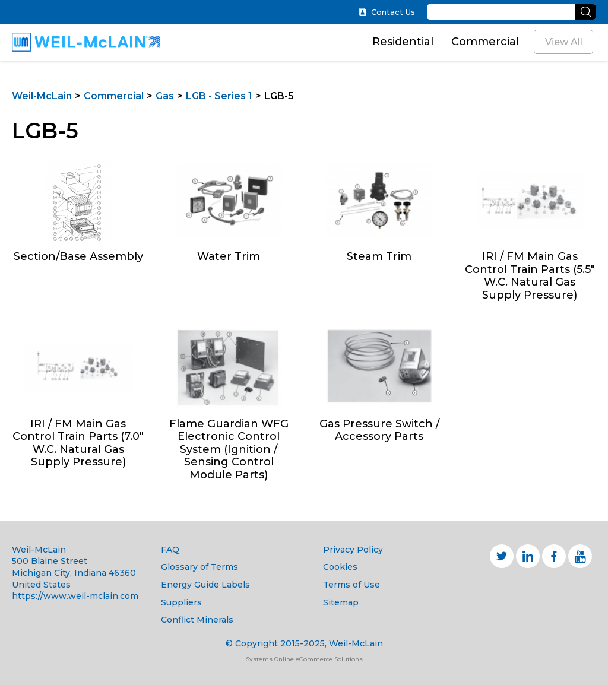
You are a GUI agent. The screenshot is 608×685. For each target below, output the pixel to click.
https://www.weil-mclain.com (75, 596)
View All (563, 41)
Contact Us (387, 12)
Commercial (485, 41)
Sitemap (341, 602)
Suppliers (181, 602)
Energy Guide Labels (205, 584)
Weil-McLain (42, 96)
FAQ (170, 549)
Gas (165, 96)
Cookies (340, 567)
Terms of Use (351, 584)
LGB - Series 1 (219, 96)
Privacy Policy (353, 549)
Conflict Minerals (197, 619)
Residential (402, 41)
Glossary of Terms (199, 567)
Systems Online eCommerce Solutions (304, 659)
